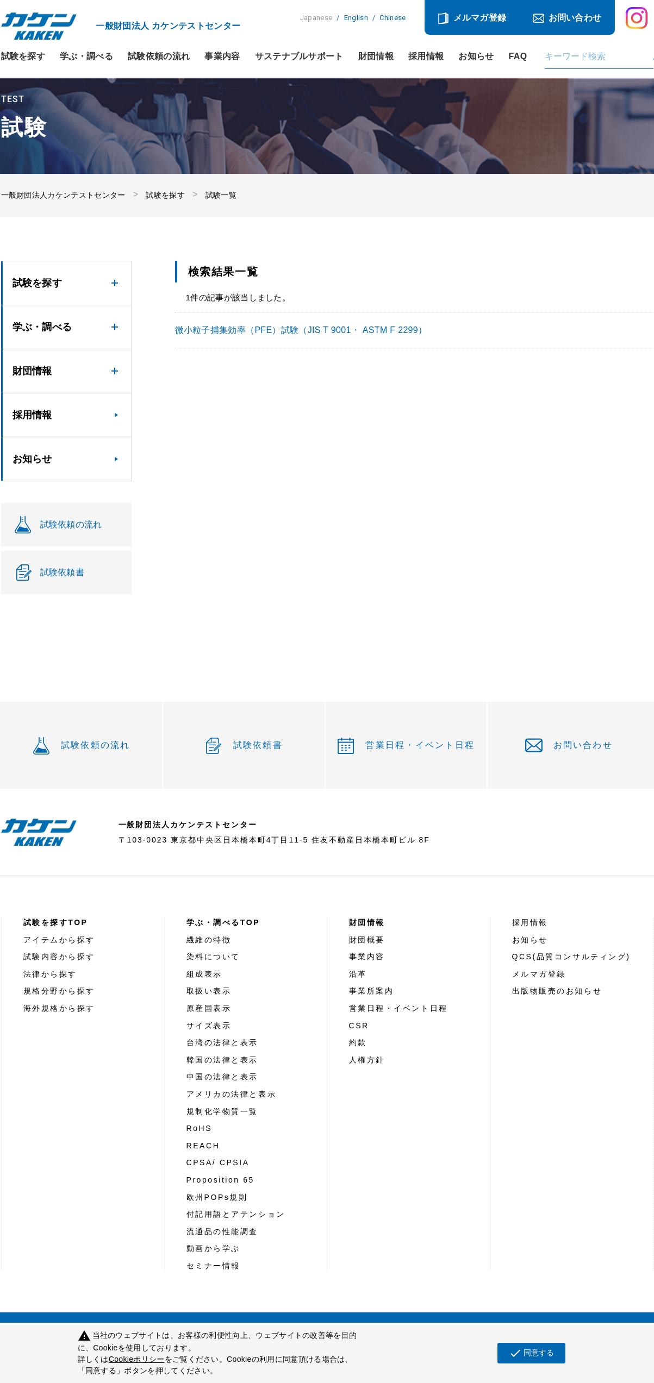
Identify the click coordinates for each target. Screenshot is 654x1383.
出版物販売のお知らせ (557, 990)
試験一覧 (220, 195)
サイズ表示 (209, 1025)
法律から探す (50, 974)
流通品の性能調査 (222, 1231)
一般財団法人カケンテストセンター (63, 195)
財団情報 (376, 56)
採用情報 (426, 56)
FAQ (518, 56)
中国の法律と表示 (222, 1076)
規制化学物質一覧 (222, 1111)
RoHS (199, 1128)
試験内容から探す (59, 956)
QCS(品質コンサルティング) (571, 956)
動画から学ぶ (213, 1248)
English (356, 18)
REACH (203, 1145)
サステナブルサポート (299, 56)
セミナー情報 (213, 1265)
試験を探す (23, 56)
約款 (358, 1042)
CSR (359, 1025)
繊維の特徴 (209, 939)
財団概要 (367, 939)
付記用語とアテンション (235, 1214)
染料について (213, 956)
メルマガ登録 (480, 17)
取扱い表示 (209, 990)
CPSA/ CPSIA (218, 1162)
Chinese (392, 18)
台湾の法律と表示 (222, 1042)
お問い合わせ (575, 17)
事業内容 (222, 56)
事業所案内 (371, 990)
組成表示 (204, 974)
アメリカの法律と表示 (231, 1094)
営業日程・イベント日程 (420, 745)
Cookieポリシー (137, 1359)
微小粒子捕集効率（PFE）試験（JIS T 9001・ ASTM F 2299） (301, 330)
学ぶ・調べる (86, 56)
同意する (531, 1353)
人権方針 (367, 1059)
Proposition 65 (220, 1179)
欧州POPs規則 (217, 1197)
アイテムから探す (59, 939)
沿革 (358, 974)
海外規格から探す (59, 1008)
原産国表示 (209, 1008)
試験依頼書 (258, 745)
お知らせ (476, 56)
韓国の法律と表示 (222, 1059)
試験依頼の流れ (159, 56)
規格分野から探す (59, 990)
